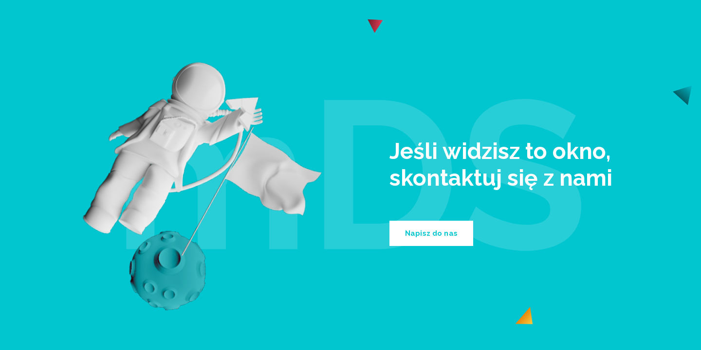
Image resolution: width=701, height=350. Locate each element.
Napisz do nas (431, 233)
